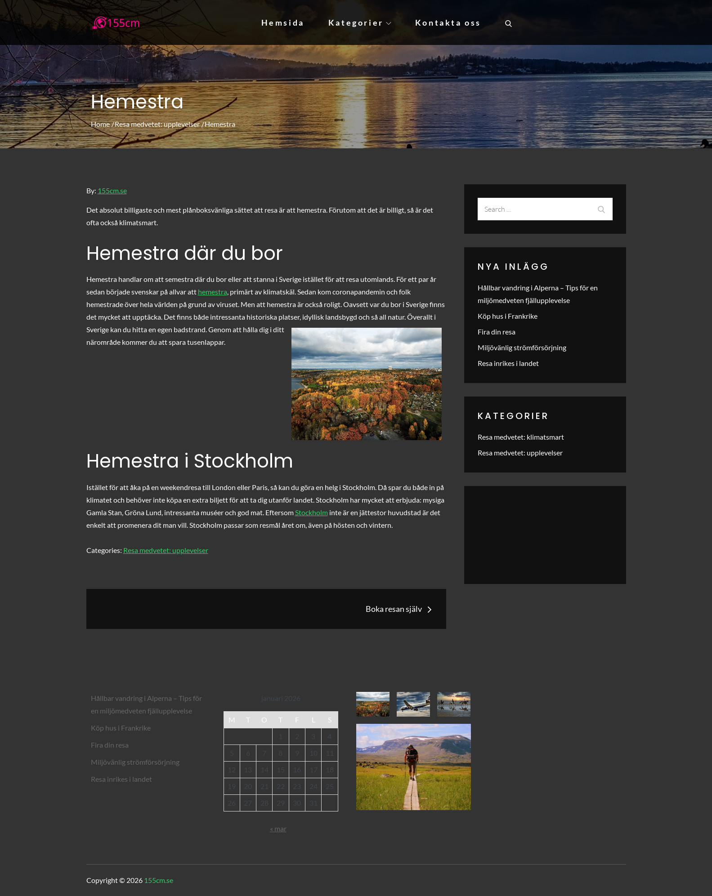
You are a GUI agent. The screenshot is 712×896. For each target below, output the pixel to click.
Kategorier (359, 22)
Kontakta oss (448, 22)
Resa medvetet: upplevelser (165, 550)
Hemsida (283, 22)
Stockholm (311, 512)
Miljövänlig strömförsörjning (522, 347)
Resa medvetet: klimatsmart (521, 436)
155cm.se (112, 190)
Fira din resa (496, 331)
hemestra (212, 291)
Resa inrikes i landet (508, 363)
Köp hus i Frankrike (507, 316)
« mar (278, 828)
